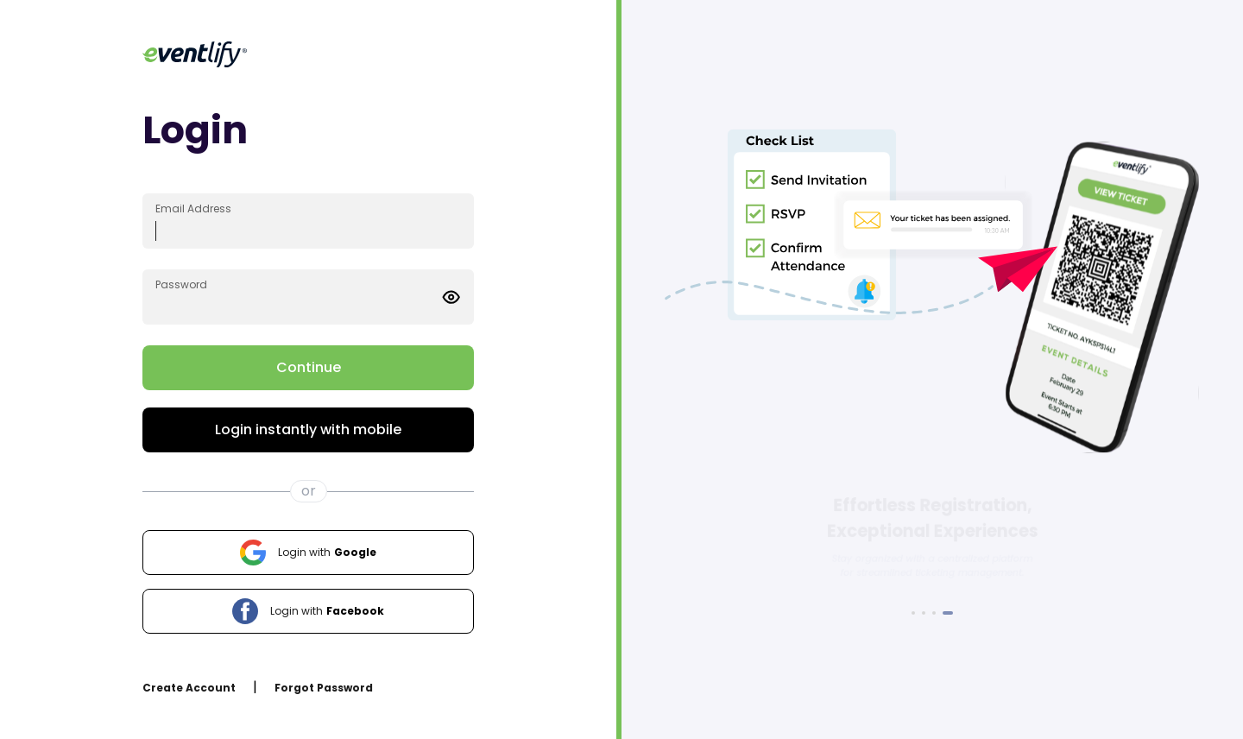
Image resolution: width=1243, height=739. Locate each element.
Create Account (189, 687)
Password (181, 284)
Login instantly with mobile (308, 429)
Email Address (193, 208)
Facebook (308, 611)
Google (308, 552)
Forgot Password (323, 687)
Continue (308, 367)
